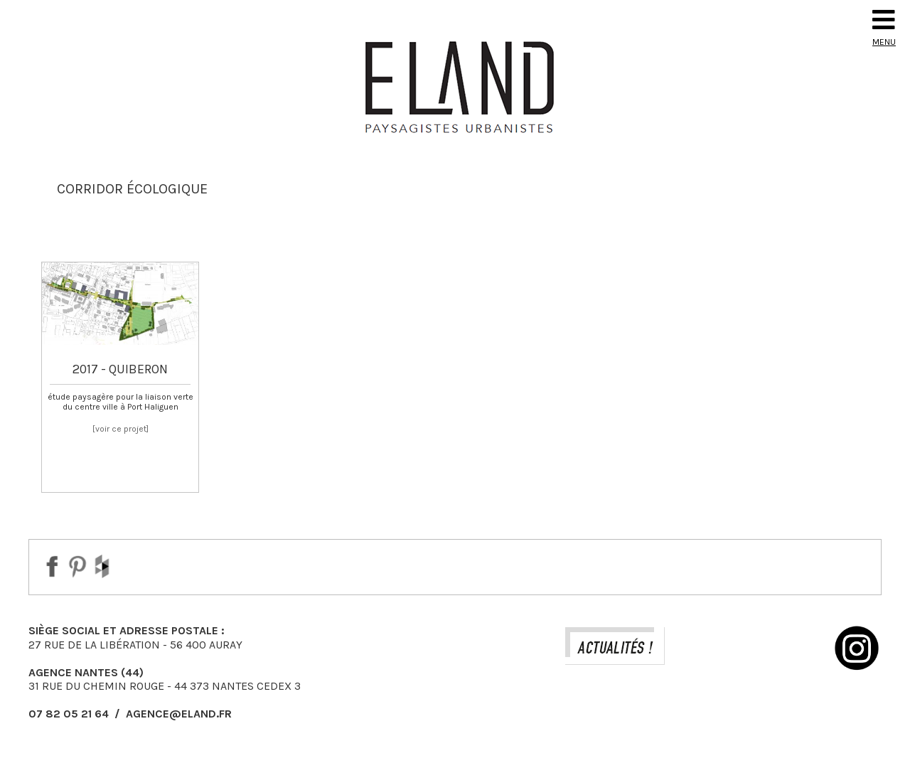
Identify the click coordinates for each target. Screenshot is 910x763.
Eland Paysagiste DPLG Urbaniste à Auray (455, 87)
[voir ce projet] (120, 429)
